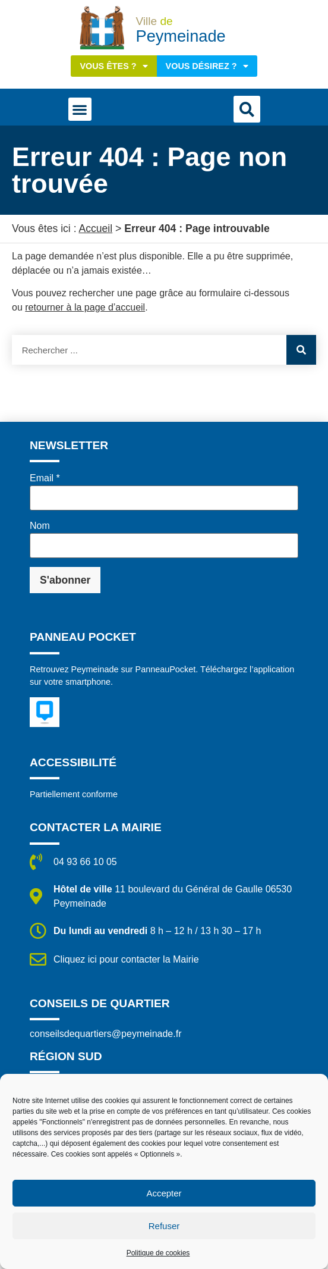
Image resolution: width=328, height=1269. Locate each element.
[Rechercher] (301, 350)
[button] (80, 109)
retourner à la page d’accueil (85, 307)
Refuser (164, 1226)
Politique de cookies (158, 1253)
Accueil (95, 228)
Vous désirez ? (207, 66)
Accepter (163, 1193)
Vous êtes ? (113, 66)
